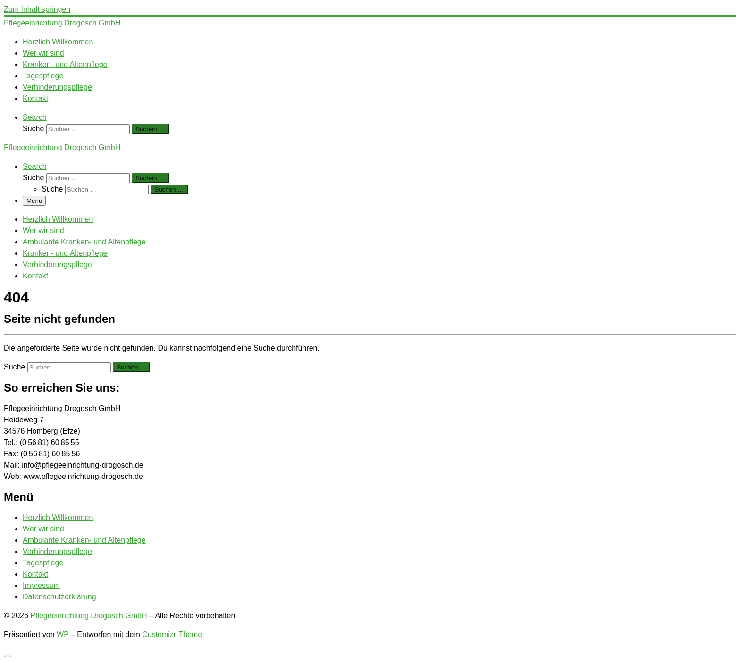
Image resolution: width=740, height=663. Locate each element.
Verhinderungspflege (57, 551)
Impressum (41, 585)
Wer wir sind (43, 529)
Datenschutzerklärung (59, 597)
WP (62, 634)
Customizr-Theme (172, 634)
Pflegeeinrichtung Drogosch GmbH (88, 616)
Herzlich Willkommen (58, 517)
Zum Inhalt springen (37, 9)
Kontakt (35, 574)
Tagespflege (43, 563)
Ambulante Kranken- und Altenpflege (84, 540)
